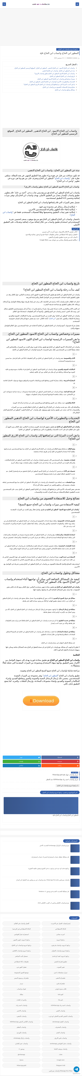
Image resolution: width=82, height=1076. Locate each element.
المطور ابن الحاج (51, 687)
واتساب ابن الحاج (62, 180)
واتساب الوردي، (21, 1035)
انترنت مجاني (60, 937)
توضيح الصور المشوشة (21, 975)
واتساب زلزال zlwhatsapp (21, 1041)
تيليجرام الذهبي (60, 981)
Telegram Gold (60, 1068)
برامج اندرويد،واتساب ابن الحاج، (68, 49)
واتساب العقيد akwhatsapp (60, 1025)
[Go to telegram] (76, 1069)
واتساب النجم (60, 1035)
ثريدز (21, 986)
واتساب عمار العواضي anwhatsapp (60, 1046)
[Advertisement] (41, 28)
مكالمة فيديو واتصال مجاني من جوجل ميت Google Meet (58, 242)
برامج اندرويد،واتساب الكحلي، (21, 954)
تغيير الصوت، (61, 970)
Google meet (60, 1063)
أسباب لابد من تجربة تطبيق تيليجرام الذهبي (62, 240)
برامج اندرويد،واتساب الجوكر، (60, 954)
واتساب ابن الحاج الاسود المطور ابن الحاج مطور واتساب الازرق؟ (54, 73)
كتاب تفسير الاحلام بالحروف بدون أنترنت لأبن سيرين (59, 234)
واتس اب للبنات (21, 1003)
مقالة (21, 997)
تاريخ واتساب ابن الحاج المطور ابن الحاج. (62, 76)
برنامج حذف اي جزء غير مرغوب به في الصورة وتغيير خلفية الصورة (48, 871)
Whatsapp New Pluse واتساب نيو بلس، (60, 1074)
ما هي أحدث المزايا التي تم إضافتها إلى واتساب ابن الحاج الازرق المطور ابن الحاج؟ (49, 84)
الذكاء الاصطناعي (60, 932)
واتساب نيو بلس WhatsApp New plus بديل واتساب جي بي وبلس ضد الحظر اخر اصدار (42, 883)
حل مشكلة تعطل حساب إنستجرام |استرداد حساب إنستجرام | (50, 860)
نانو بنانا (60, 1003)
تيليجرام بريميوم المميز (21, 981)
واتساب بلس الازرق (61, 1041)
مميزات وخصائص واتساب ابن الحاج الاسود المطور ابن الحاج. (56, 79)
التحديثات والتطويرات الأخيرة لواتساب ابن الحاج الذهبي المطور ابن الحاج (52, 82)
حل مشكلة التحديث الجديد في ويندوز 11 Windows (54, 894)
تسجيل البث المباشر (21, 959)
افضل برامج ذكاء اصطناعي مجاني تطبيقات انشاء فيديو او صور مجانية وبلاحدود (51, 237)
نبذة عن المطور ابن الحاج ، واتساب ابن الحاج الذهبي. (58, 71)
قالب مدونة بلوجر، (60, 992)
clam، (60, 1057)
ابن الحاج (52, 323)
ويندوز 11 (21, 1052)
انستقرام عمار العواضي (21, 937)
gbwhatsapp (21, 1057)
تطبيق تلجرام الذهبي (60, 964)
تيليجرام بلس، (60, 986)
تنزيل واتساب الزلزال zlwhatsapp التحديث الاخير (54, 848)
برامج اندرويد (60, 943)
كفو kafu (60, 997)
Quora (21, 1063)
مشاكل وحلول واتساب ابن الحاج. (65, 90)
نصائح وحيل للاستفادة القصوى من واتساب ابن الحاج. (58, 87)
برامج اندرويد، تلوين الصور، (21, 943)
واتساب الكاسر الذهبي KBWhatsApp (21, 1025)
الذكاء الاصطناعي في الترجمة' (21, 932)
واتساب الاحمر (21, 1014)
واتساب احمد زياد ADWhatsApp (60, 1008)
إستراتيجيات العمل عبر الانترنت (60, 926)
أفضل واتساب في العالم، (21, 926)
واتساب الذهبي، (21, 1019)
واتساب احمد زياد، (21, 1008)
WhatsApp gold (21, 1068)
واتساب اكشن (60, 1014)
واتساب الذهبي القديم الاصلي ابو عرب (61, 1019)
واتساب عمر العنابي (21, 1046)
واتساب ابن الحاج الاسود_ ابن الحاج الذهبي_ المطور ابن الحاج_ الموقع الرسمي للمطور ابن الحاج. (44, 68)
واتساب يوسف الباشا (60, 1052)
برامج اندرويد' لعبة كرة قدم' (60, 959)
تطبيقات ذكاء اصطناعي (21, 964)
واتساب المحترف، (60, 1030)
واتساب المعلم (21, 1030)
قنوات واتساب (21, 992)
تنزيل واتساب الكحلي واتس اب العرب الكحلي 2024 (53, 906)
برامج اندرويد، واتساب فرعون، (60, 948)
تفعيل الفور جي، (21, 970)
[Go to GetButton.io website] (76, 1073)
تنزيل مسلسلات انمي (60, 975)
